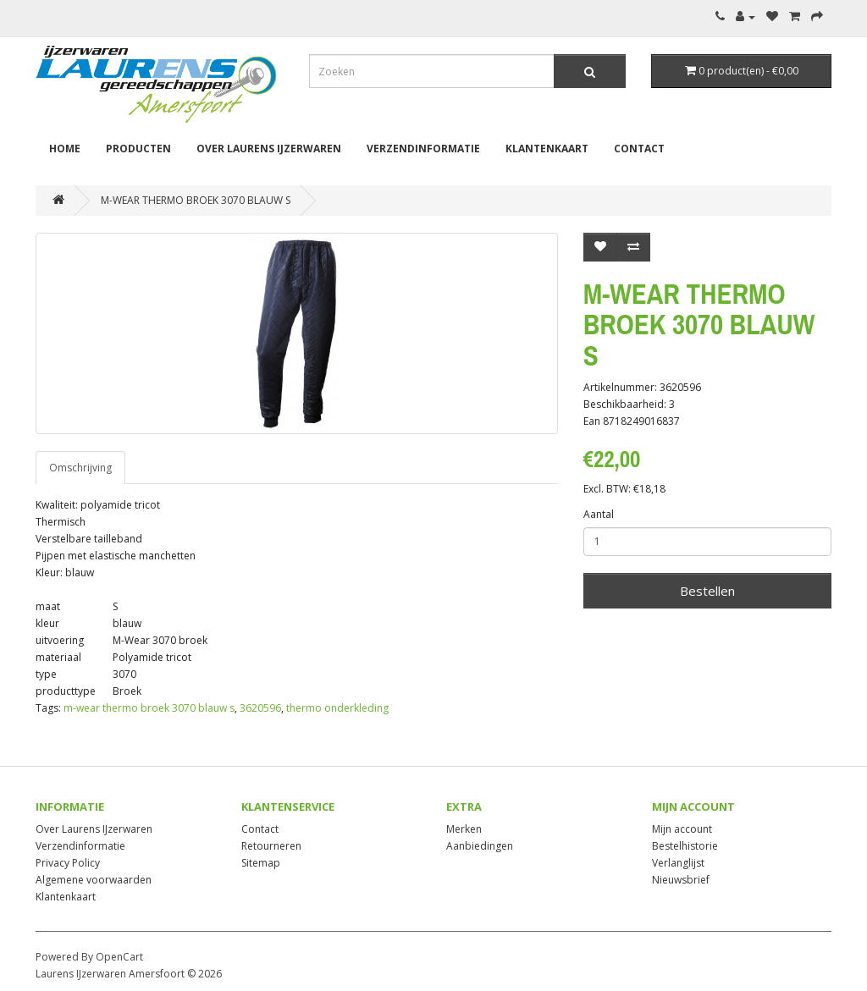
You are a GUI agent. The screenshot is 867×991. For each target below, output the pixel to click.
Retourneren (271, 846)
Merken (464, 829)
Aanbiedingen (479, 846)
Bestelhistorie (685, 846)
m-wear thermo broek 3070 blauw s (149, 708)
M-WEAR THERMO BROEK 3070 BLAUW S (195, 200)
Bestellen (707, 590)
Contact (639, 148)
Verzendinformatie (423, 148)
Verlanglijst (678, 863)
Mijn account (682, 829)
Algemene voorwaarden (94, 880)
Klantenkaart (546, 148)
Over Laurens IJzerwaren (268, 148)
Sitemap (260, 863)
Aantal (598, 514)
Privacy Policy (68, 863)
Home (64, 148)
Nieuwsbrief (681, 880)
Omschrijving (80, 467)
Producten (138, 148)
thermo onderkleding (337, 708)
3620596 (260, 708)
